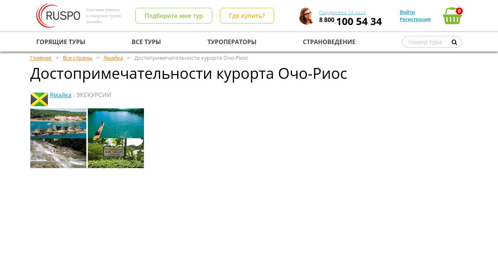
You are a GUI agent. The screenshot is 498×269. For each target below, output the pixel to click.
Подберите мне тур (174, 16)
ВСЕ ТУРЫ (146, 42)
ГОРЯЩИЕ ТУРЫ (60, 42)
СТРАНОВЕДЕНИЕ (329, 42)
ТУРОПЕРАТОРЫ (232, 42)
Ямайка (60, 95)
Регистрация (415, 19)
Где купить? (247, 16)
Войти (407, 12)
